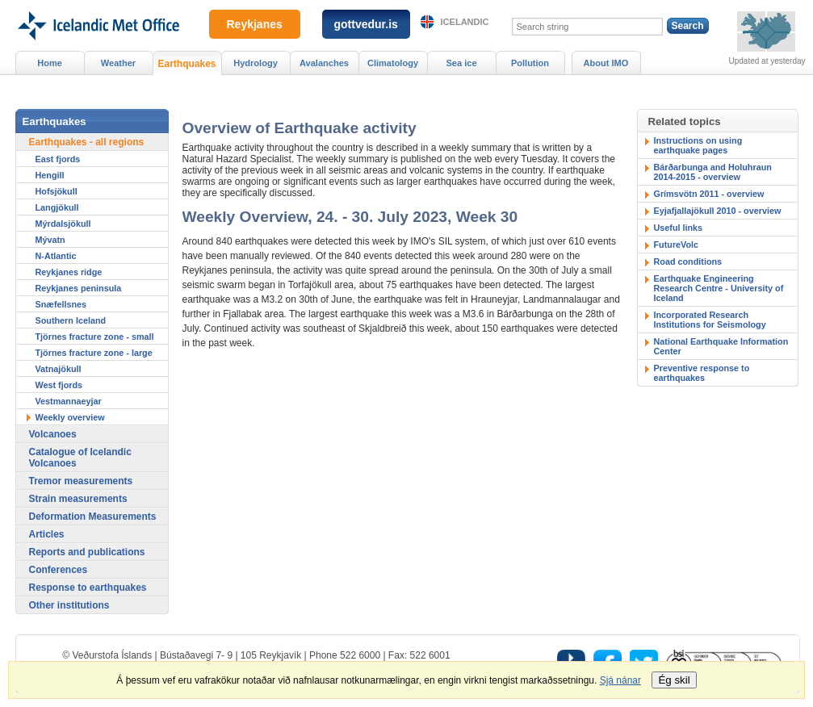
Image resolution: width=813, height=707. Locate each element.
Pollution (530, 63)
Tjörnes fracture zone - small (95, 336)
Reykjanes (255, 24)
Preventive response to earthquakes (702, 373)
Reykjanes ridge (69, 272)
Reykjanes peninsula (79, 288)
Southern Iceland (71, 320)
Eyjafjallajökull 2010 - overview (718, 210)
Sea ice (461, 63)
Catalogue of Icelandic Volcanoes (80, 457)
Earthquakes (186, 63)
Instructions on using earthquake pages (698, 145)
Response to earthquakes (88, 587)
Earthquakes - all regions (87, 142)
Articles (47, 534)
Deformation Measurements (93, 516)
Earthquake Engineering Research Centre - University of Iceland (719, 288)
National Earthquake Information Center (721, 346)
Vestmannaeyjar (69, 401)
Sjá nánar (620, 680)
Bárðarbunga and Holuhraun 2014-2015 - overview (713, 172)
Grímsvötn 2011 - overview (709, 194)
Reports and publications (87, 552)
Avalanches (324, 63)
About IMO (606, 63)
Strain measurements (78, 498)
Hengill (50, 175)
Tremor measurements (81, 481)
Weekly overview (70, 417)
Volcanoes (53, 434)
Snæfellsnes (61, 304)
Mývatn (50, 240)
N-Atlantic (56, 256)
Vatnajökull (59, 369)
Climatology (392, 63)
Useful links (678, 227)
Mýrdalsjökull (63, 223)
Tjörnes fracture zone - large (94, 353)
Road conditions (688, 261)
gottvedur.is (366, 24)
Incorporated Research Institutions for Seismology (710, 319)
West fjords (59, 385)
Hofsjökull (57, 191)
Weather (118, 63)
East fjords (58, 159)
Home (49, 63)
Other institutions (69, 605)
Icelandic (465, 22)
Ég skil (673, 680)
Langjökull (57, 207)
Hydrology (255, 63)
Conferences (58, 569)
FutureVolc (676, 244)
